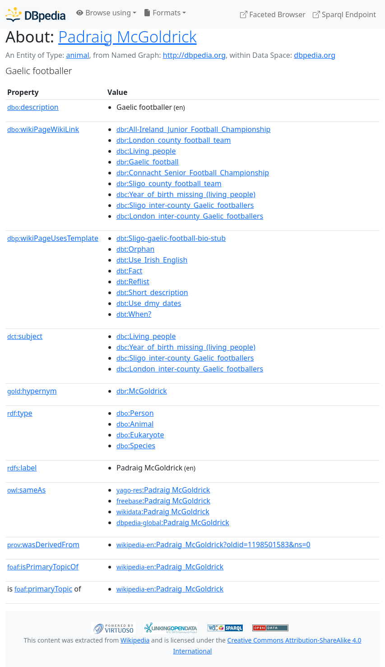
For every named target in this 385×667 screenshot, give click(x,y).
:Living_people (146, 151)
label (22, 468)
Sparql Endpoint (344, 14)
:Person (135, 413)
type (19, 413)
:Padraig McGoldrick (163, 490)
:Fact (129, 271)
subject (24, 336)
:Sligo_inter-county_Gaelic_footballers (185, 205)
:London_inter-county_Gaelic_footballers (189, 216)
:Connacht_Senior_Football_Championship (192, 173)
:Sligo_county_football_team (169, 183)
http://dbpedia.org (194, 55)
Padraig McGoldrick (127, 36)
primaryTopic (43, 589)
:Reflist (132, 282)
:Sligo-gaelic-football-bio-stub (171, 238)
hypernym (32, 391)
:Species (135, 446)
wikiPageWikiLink (43, 129)
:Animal (134, 424)
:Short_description (152, 292)
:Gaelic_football (147, 162)
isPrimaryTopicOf (43, 567)
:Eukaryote (140, 435)
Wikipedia (135, 640)
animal (77, 55)
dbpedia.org (314, 55)
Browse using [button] (103, 13)
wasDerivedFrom (43, 545)
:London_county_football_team (173, 140)
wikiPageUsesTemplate (52, 238)
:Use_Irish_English (151, 260)
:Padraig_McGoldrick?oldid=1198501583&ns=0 (213, 545)
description (33, 107)
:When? (133, 314)
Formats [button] (162, 13)
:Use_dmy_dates (148, 303)
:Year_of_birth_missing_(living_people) (185, 194)
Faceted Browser (273, 14)
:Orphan (135, 249)
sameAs (26, 490)
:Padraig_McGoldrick (169, 567)
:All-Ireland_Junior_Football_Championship (193, 129)
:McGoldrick (141, 391)
